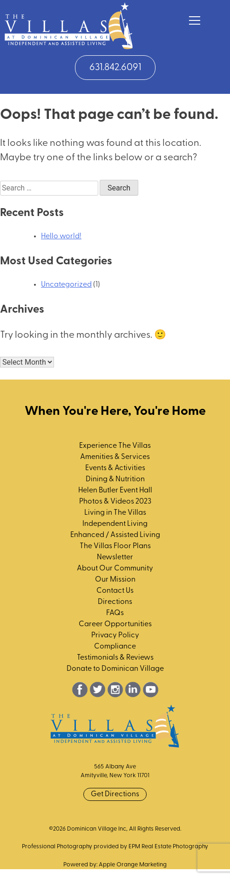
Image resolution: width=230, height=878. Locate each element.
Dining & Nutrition (115, 479)
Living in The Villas (115, 513)
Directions (115, 602)
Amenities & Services (115, 457)
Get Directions (115, 794)
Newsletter (115, 557)
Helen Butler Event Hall (115, 490)
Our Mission (115, 579)
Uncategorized (66, 284)
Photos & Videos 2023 (115, 501)
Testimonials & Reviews (115, 658)
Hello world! (61, 236)
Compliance (115, 646)
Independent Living (115, 524)
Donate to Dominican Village (115, 669)
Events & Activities (115, 468)
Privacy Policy (115, 635)
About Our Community (115, 568)
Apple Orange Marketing (133, 865)
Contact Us (115, 591)
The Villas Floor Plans (115, 546)
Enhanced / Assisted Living (115, 535)
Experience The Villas (115, 446)
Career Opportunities (115, 624)
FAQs (115, 613)
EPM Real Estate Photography (168, 847)
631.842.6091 (115, 67)
